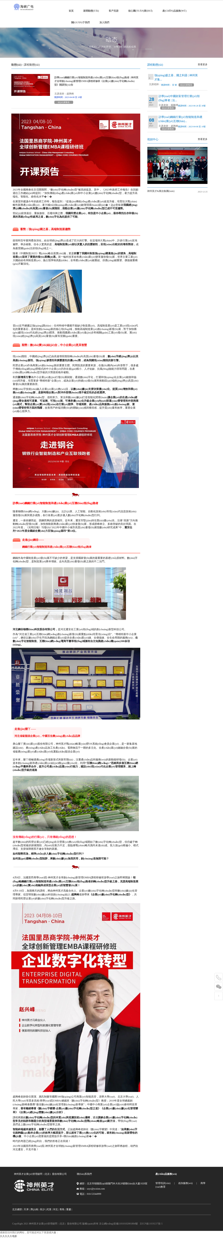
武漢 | (49, 1209)
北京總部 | (17, 1209)
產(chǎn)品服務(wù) (174, 11)
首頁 (71, 11)
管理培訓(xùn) (162, 1183)
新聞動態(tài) (91, 11)
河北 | (56, 1209)
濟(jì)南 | (34, 1209)
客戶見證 (113, 11)
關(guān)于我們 (80, 22)
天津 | (27, 1209)
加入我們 (104, 22)
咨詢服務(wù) (185, 1183)
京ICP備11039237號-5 (151, 1223)
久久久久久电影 (8, 1236)
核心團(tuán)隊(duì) (140, 11)
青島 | (63, 1209)
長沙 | (43, 1209)
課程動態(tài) (32, 64)
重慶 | (69, 1209)
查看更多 (202, 64)
